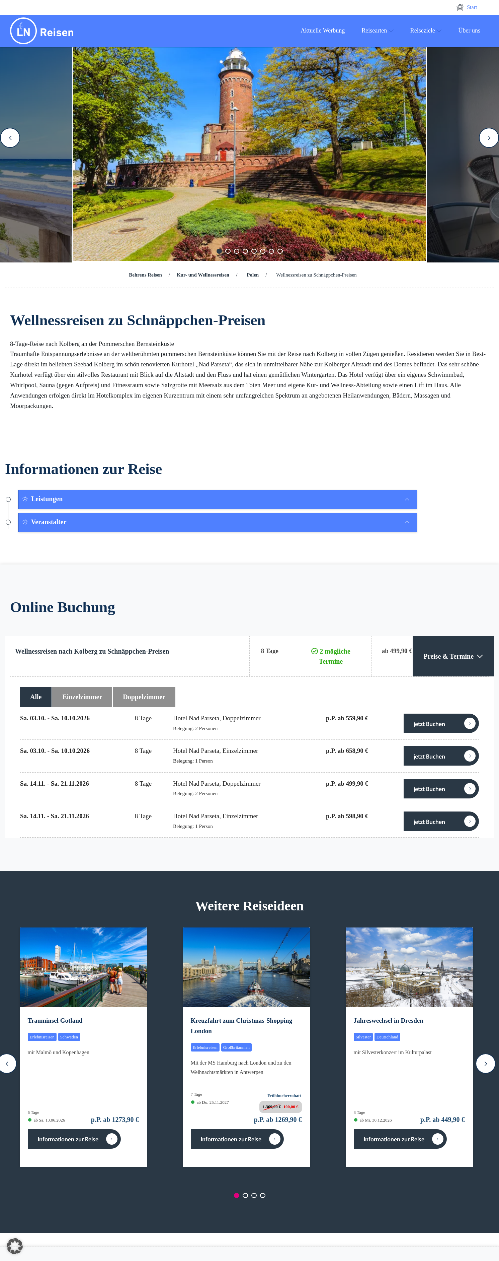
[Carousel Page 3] (236, 251)
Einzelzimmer (82, 697)
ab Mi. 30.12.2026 (373, 1120)
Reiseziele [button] (426, 30)
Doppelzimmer (144, 697)
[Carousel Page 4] (245, 251)
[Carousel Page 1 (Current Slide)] (219, 251)
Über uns (470, 30)
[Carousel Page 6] (262, 251)
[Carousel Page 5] (254, 251)
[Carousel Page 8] (280, 251)
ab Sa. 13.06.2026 (46, 1120)
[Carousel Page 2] (228, 251)
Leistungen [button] (42, 498)
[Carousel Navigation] (249, 138)
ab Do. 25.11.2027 (210, 1102)
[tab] (217, 499)
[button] (14, 1246)
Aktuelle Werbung (323, 30)
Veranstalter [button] (44, 522)
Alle (35, 697)
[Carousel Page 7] (271, 251)
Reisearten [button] (377, 30)
